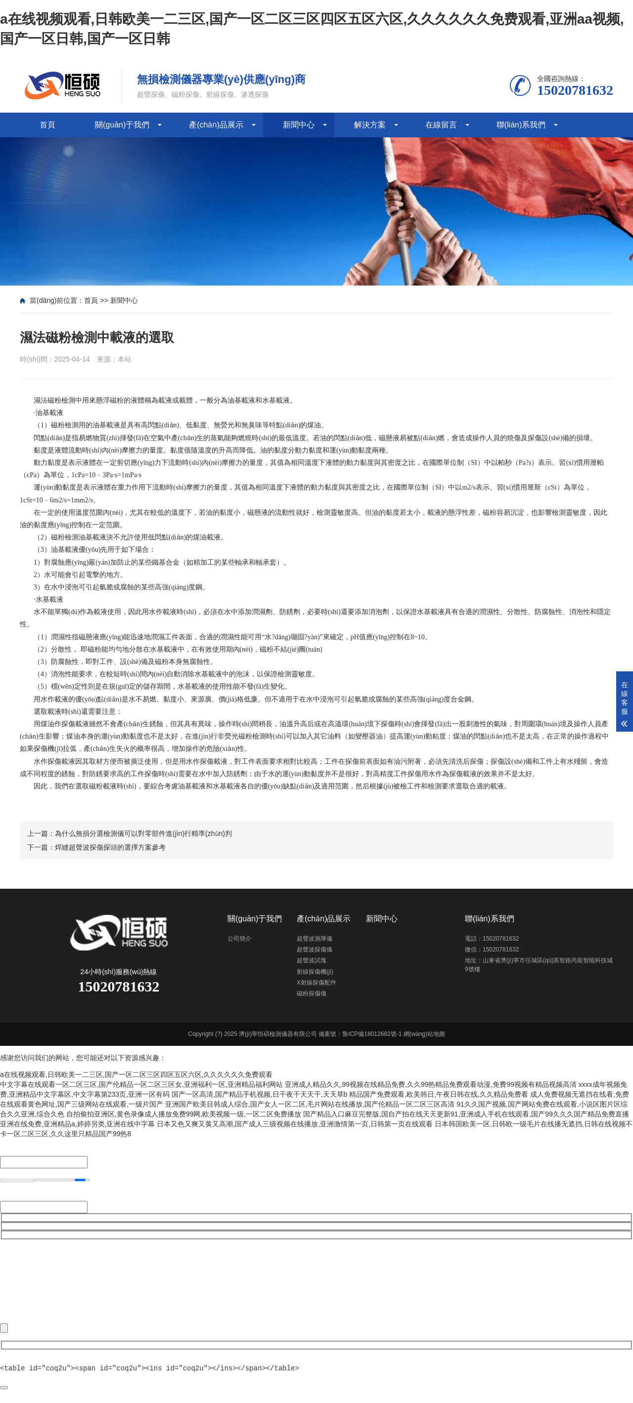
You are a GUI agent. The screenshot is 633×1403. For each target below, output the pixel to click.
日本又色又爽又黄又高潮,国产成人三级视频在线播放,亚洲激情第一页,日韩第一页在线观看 (295, 1124)
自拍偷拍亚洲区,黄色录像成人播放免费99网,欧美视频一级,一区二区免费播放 (183, 1114)
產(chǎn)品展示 (216, 125)
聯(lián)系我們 (521, 125)
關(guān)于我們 (122, 125)
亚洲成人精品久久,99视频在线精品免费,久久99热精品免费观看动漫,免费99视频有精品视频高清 (431, 1084)
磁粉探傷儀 (311, 993)
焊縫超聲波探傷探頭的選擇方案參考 (110, 847)
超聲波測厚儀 (314, 938)
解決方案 (370, 125)
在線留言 (441, 125)
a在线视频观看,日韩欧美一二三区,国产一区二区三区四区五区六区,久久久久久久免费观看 (136, 1074)
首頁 (47, 125)
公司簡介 (239, 938)
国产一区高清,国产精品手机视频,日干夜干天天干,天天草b (259, 1094)
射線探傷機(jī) (315, 971)
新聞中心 (299, 125)
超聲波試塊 (311, 960)
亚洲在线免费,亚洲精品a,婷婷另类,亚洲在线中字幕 (77, 1124)
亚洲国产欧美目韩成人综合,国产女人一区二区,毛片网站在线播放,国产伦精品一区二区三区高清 (310, 1104)
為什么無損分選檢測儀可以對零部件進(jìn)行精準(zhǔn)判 (143, 833)
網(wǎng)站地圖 (424, 1034)
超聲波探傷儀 (314, 949)
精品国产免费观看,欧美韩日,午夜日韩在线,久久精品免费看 (438, 1094)
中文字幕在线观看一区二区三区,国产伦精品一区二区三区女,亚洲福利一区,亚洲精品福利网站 (141, 1084)
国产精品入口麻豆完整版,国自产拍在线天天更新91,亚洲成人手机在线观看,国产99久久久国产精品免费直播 (466, 1114)
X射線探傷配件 (316, 982)
